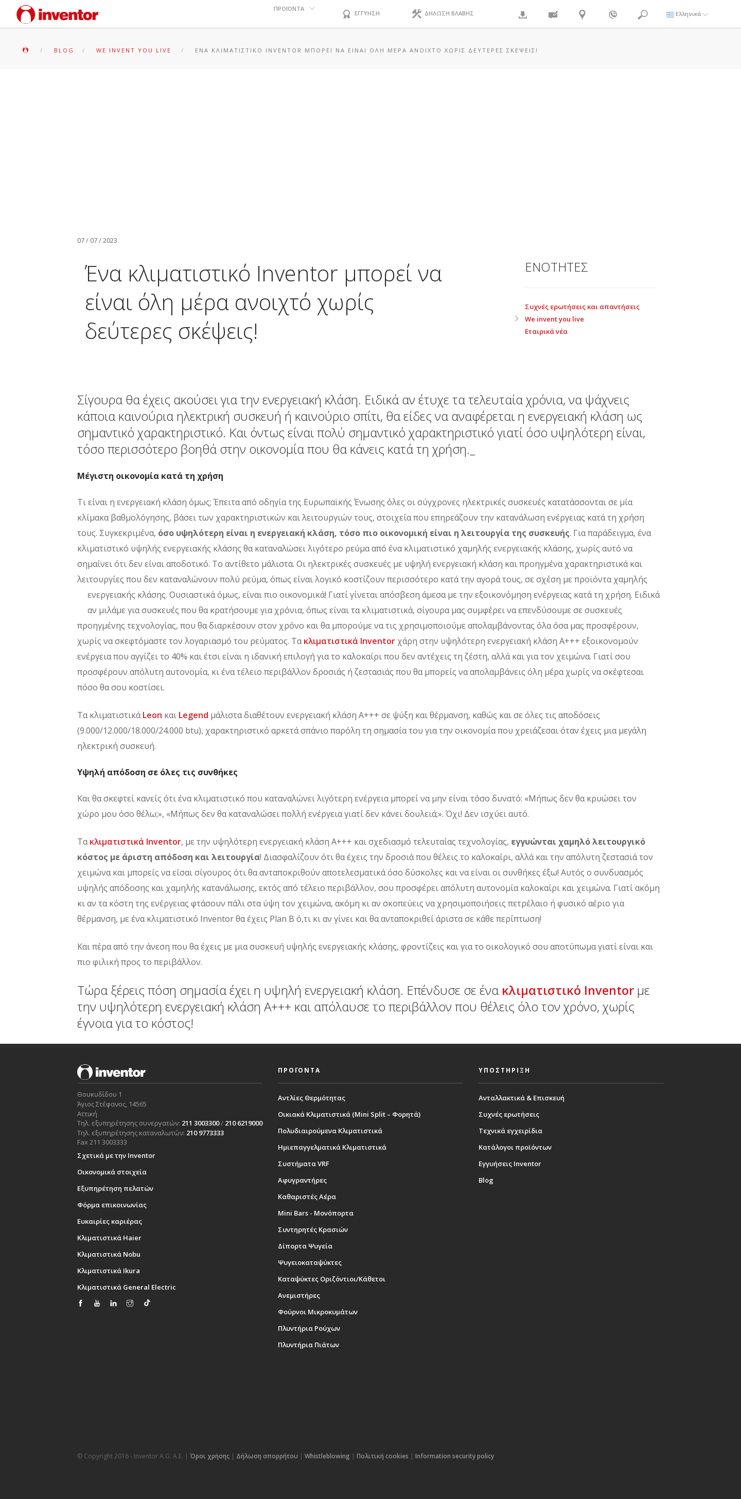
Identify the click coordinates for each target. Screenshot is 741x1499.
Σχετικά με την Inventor (116, 1154)
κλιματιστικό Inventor (569, 990)
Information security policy (454, 1455)
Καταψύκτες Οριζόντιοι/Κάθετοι (331, 1278)
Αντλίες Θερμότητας (311, 1097)
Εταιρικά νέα (546, 331)
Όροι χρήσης (210, 1455)
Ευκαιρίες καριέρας (109, 1220)
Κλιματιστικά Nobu (108, 1253)
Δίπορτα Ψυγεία (305, 1246)
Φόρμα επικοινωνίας (112, 1204)
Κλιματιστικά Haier (109, 1237)
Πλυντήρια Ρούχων (309, 1328)
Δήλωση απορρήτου (267, 1455)
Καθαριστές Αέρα (307, 1196)
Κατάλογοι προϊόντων (515, 1147)
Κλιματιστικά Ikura (108, 1270)
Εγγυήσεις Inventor (510, 1163)
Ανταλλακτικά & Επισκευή (521, 1097)
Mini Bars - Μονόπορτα (316, 1213)
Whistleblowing (327, 1455)
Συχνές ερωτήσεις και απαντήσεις (582, 306)
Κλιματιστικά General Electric (126, 1286)
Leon (152, 715)
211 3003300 (200, 1123)
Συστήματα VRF (303, 1163)
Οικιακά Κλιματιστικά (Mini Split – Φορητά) (349, 1114)
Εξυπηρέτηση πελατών (115, 1187)
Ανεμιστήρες (299, 1295)
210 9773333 (205, 1132)
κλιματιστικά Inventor (349, 641)
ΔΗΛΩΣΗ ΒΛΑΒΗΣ (444, 14)
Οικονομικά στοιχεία (112, 1171)
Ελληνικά (687, 13)
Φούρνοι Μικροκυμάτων (318, 1311)
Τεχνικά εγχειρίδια (510, 1130)
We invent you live (554, 319)
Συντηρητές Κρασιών (313, 1229)
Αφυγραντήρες (302, 1180)
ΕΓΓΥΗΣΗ (360, 14)
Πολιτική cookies (383, 1455)
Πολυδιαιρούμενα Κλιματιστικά (330, 1130)
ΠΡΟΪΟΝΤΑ (288, 13)
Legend (193, 715)
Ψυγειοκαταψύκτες (310, 1262)
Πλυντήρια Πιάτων (308, 1344)
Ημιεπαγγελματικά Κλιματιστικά (332, 1147)
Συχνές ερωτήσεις (509, 1114)
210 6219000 (243, 1123)
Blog (486, 1180)
